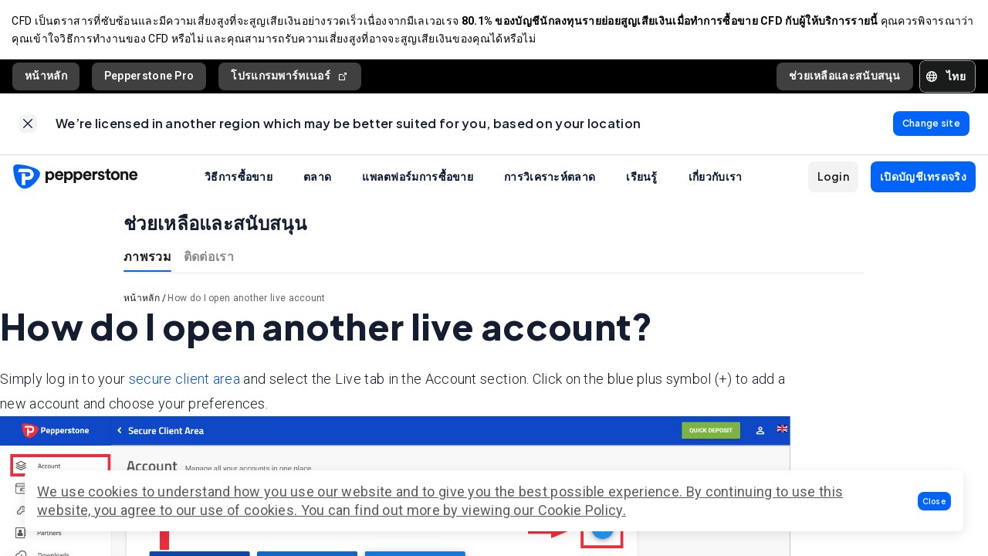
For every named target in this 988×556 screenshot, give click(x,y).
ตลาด (317, 178)
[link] (28, 125)
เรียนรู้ (642, 178)
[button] (935, 501)
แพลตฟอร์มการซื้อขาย (417, 178)
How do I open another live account (246, 300)
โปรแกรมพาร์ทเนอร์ (290, 76)
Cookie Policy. (582, 510)
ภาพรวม (147, 258)
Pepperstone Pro (149, 76)
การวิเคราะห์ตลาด (549, 178)
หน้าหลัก (46, 76)
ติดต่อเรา (209, 258)
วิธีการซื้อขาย (238, 178)
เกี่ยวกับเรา (716, 178)
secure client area (184, 380)
